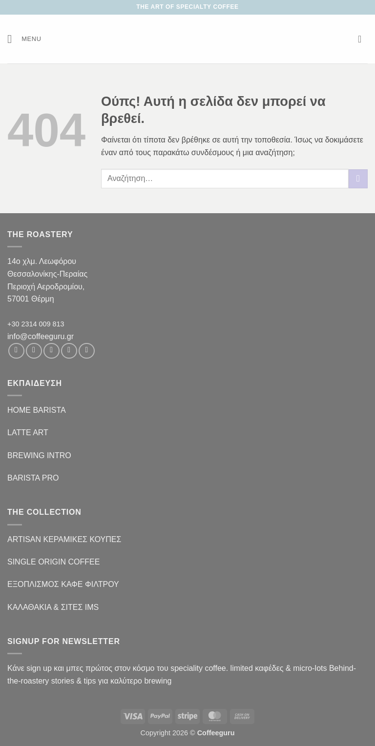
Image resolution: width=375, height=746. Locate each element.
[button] (24, 39)
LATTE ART (27, 432)
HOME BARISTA (36, 410)
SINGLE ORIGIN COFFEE (53, 562)
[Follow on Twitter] (51, 351)
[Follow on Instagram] (34, 351)
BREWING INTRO (39, 455)
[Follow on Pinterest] (87, 351)
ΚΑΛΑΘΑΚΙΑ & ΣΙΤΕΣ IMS (53, 607)
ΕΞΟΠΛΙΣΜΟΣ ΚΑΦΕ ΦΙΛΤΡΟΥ (63, 584)
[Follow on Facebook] (16, 351)
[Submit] (358, 178)
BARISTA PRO (33, 478)
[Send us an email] (69, 351)
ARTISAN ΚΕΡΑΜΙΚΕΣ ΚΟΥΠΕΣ (64, 539)
